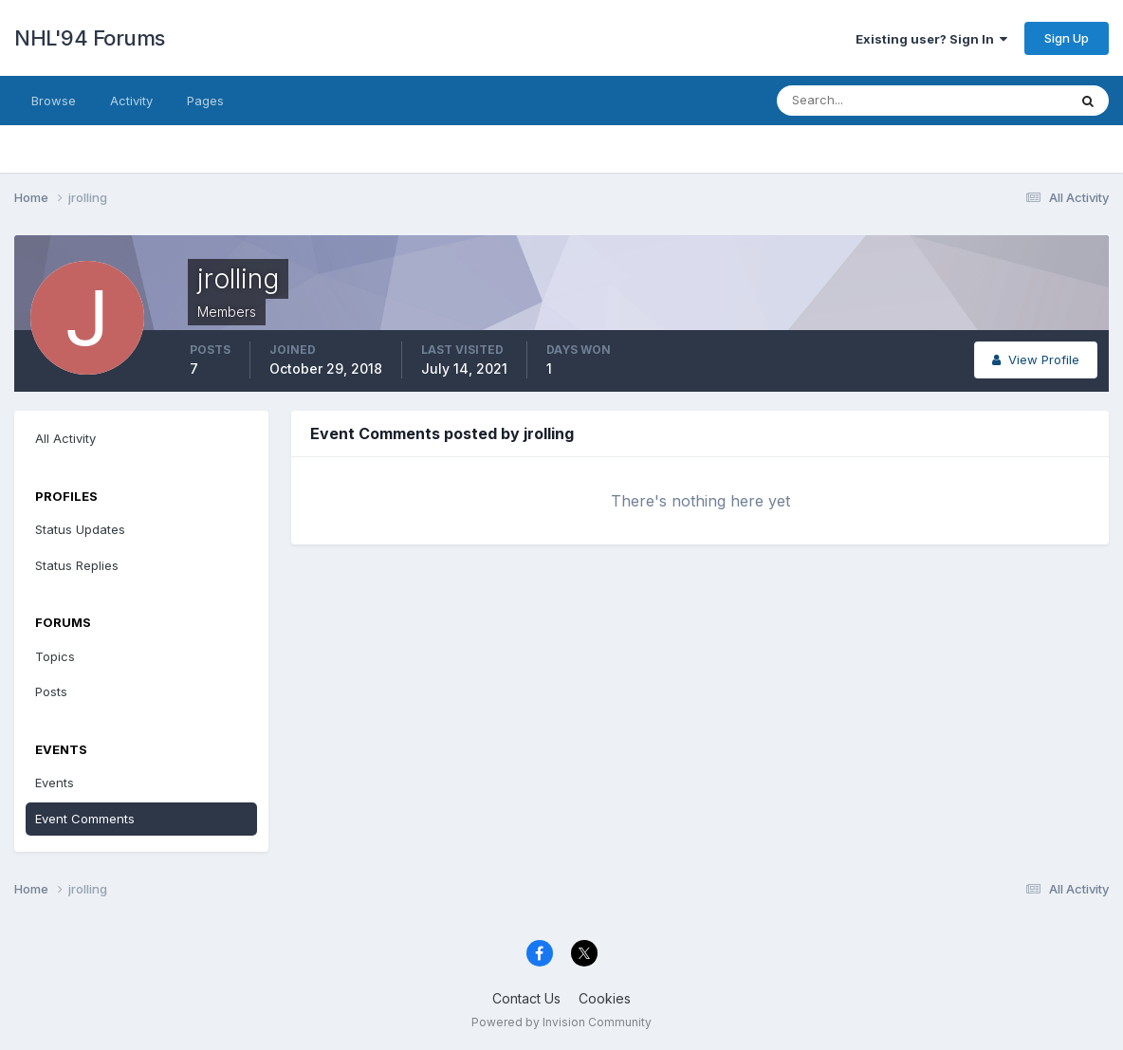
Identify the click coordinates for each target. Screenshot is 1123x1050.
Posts (51, 691)
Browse (53, 100)
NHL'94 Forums (89, 38)
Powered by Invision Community (561, 1022)
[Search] (860, 100)
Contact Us (526, 998)
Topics (55, 656)
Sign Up (1066, 38)
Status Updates (80, 529)
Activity (131, 100)
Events (54, 782)
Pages (205, 100)
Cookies (605, 998)
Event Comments (85, 818)
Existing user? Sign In (931, 38)
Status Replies (77, 565)
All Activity (65, 438)
